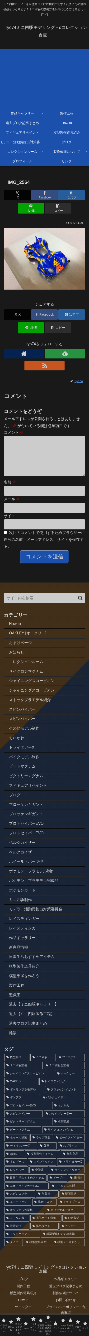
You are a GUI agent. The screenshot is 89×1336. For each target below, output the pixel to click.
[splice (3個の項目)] (14, 1161)
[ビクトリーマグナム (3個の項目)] (27, 1129)
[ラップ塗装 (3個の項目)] (41, 1145)
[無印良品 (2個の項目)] (73, 1161)
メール (12, 507)
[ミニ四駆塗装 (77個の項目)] (23, 1073)
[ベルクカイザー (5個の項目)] (63, 1105)
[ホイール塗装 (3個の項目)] (16, 1145)
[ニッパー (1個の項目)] (72, 1233)
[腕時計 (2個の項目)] (76, 1185)
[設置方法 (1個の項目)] (16, 1233)
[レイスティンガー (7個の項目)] (62, 1089)
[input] (44, 606)
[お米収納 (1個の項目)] (73, 1225)
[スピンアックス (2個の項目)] (42, 1169)
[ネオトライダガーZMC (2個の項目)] (26, 1193)
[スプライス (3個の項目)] (71, 1153)
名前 (10, 490)
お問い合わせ (66, 1307)
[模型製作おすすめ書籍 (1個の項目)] (63, 1241)
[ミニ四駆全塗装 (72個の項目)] (64, 1073)
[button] (58, 208)
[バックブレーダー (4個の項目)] (64, 1121)
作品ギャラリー (65, 1286)
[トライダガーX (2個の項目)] (71, 1169)
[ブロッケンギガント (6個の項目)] (65, 1097)
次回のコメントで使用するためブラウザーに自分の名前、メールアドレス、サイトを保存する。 (44, 547)
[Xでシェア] (17, 195)
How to (23, 1307)
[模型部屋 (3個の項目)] (68, 1129)
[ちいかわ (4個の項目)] (68, 1113)
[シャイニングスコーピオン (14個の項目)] (29, 1081)
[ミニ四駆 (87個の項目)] (43, 1065)
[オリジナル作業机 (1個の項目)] (24, 1217)
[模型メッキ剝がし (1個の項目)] (68, 1250)
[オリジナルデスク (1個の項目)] (65, 1217)
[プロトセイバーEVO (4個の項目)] (27, 1113)
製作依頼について (65, 1301)
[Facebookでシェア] (44, 195)
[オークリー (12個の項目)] (70, 1081)
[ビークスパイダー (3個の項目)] (69, 1145)
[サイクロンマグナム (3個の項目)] (63, 1137)
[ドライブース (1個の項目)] (71, 1209)
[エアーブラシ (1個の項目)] (17, 1209)
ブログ (23, 1286)
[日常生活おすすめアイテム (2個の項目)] (25, 1185)
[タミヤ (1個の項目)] (13, 1250)
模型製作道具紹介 (23, 1301)
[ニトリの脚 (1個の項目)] (16, 1225)
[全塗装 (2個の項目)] (38, 1177)
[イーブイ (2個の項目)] (57, 1185)
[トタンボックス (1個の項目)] (22, 1241)
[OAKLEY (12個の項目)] (21, 1089)
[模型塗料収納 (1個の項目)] (37, 1250)
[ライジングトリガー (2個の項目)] (67, 1177)
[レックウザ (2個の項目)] (16, 1177)
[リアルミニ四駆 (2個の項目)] (67, 1193)
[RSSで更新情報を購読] (44, 365)
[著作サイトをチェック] (24, 353)
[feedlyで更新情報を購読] (65, 353)
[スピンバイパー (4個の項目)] (23, 1121)
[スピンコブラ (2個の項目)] (19, 1201)
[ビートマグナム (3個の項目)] (22, 1137)
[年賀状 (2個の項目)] (47, 1201)
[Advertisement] (44, 77)
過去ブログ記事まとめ (65, 1294)
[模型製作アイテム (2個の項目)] (42, 1161)
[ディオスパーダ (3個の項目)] (20, 1153)
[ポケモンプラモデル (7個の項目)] (24, 1097)
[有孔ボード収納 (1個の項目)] (45, 1225)
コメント (14, 432)
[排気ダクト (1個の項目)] (44, 1233)
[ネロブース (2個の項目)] (15, 1169)
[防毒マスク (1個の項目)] (44, 1209)
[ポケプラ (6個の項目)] (22, 1105)
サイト (9, 524)
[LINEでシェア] (31, 208)
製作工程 (23, 1294)
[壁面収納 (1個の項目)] (72, 1201)
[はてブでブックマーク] (71, 195)
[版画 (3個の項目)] (47, 1153)
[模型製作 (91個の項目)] (16, 1065)
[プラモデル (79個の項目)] (71, 1065)
